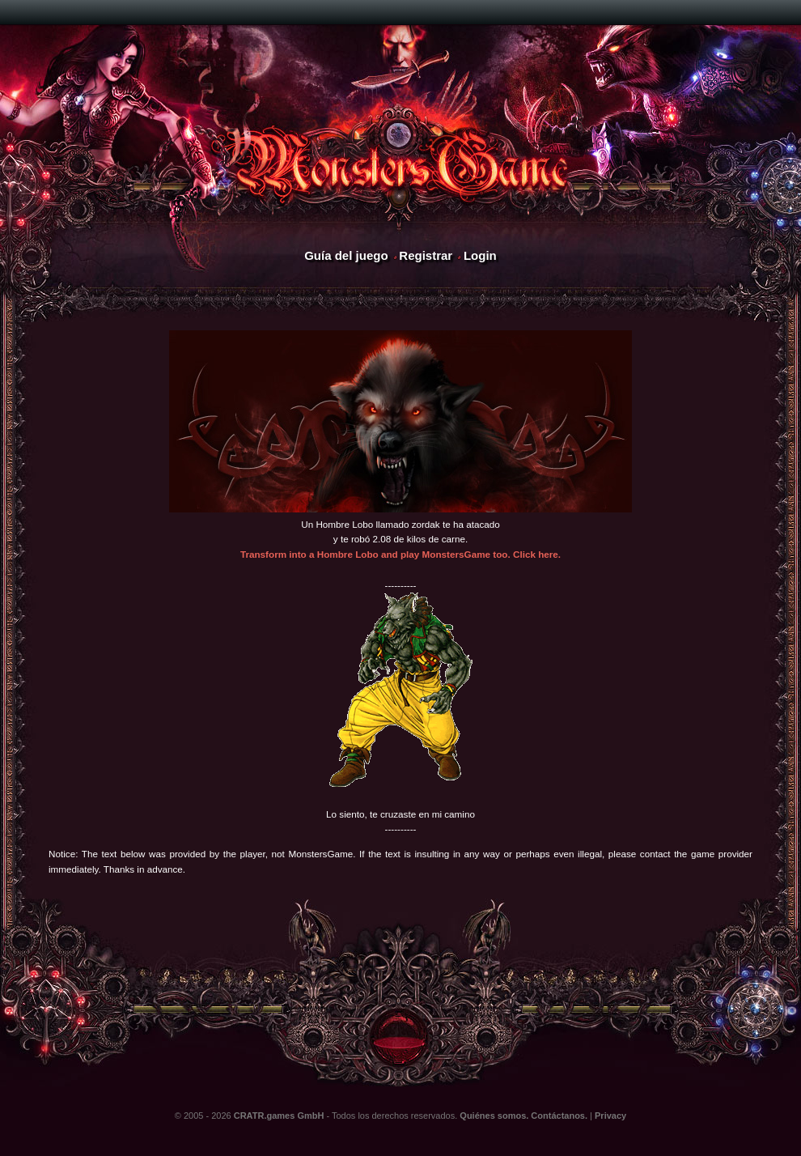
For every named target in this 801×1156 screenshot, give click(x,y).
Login (480, 255)
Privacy (610, 1115)
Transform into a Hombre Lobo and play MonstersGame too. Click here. (400, 554)
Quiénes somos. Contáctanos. (523, 1115)
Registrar (425, 255)
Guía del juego (346, 255)
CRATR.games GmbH (279, 1115)
